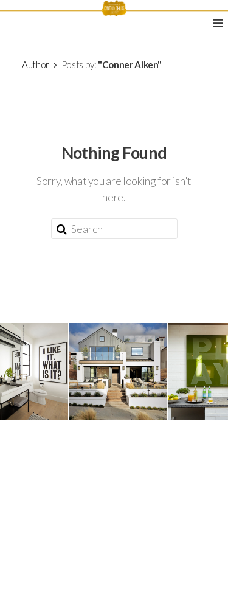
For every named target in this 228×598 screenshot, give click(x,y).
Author (35, 64)
